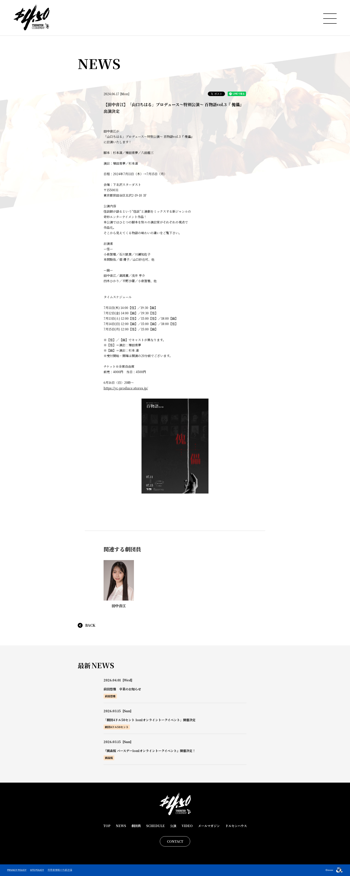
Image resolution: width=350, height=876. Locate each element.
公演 (173, 825)
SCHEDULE (155, 825)
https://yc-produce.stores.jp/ (126, 388)
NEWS (121, 825)
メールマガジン (209, 825)
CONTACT (175, 841)
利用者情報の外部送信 (60, 870)
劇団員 (136, 825)
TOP (106, 825)
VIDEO (187, 825)
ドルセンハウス (236, 825)
